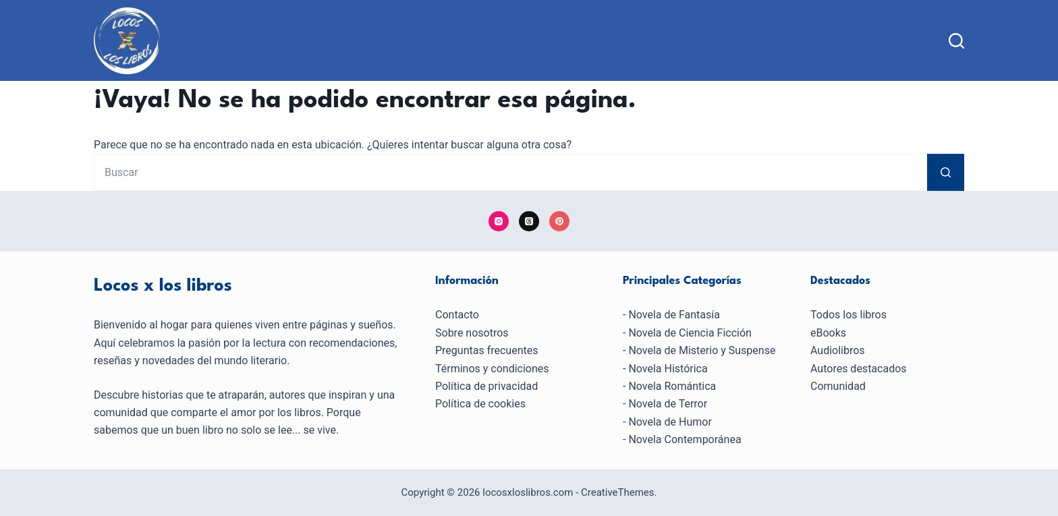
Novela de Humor (669, 421)
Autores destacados (858, 368)
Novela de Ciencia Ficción (690, 332)
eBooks (828, 332)
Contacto (457, 314)
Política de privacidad (486, 386)
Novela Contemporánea (684, 439)
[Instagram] (499, 221)
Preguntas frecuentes (486, 350)
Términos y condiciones (492, 368)
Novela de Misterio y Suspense (701, 350)
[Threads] (529, 221)
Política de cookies (480, 403)
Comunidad (838, 386)
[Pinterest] (559, 221)
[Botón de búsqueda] (945, 172)
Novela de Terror (667, 403)
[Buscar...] (510, 172)
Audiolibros (837, 350)
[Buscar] (956, 41)
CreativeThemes (618, 492)
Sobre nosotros (472, 332)
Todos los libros (848, 314)
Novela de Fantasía (674, 314)
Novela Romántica (672, 386)
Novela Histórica (667, 368)
